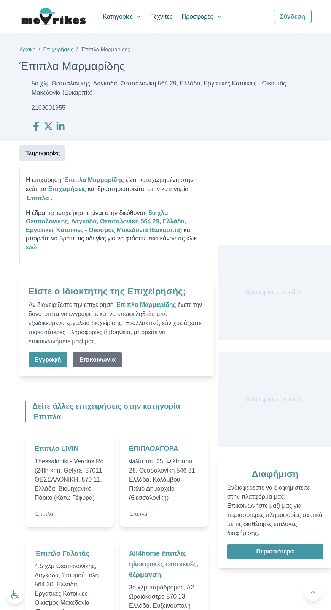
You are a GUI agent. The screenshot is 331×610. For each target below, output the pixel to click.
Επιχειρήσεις (58, 49)
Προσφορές (202, 16)
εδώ (31, 247)
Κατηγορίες (122, 16)
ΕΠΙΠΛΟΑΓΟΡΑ (153, 448)
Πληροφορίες (42, 153)
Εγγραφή (48, 359)
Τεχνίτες (161, 16)
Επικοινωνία (97, 359)
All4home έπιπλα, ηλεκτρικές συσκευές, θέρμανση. (164, 564)
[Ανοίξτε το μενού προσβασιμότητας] (15, 595)
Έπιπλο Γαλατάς (62, 553)
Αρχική (27, 49)
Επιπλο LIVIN (57, 448)
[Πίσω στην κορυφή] (313, 592)
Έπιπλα (37, 198)
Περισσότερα (275, 551)
